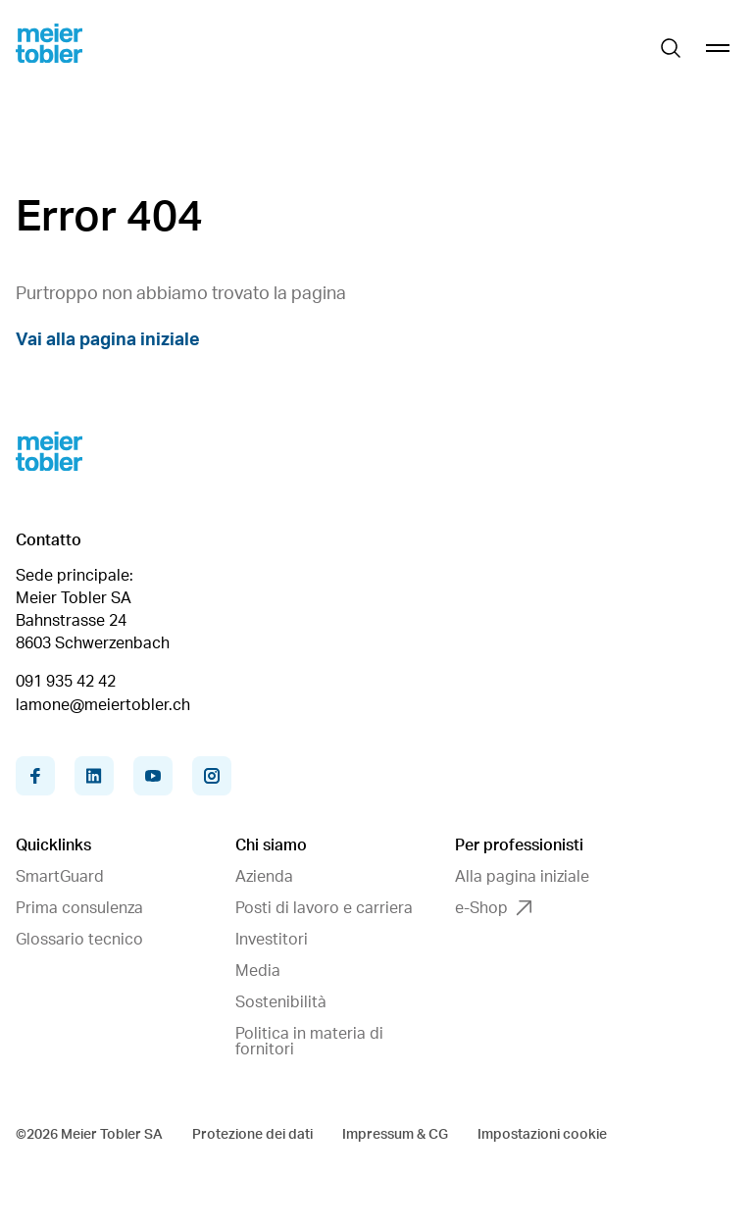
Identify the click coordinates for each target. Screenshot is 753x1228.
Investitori (271, 939)
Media (257, 971)
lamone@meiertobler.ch (103, 705)
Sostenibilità (280, 1002)
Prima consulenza (79, 908)
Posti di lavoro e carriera (324, 908)
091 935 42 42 (66, 682)
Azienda (264, 877)
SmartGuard (60, 877)
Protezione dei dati (252, 1135)
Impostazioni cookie (542, 1135)
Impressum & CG (395, 1135)
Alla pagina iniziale (522, 877)
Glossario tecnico (79, 939)
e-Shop (493, 908)
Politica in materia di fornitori (309, 1041)
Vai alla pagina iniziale (108, 340)
